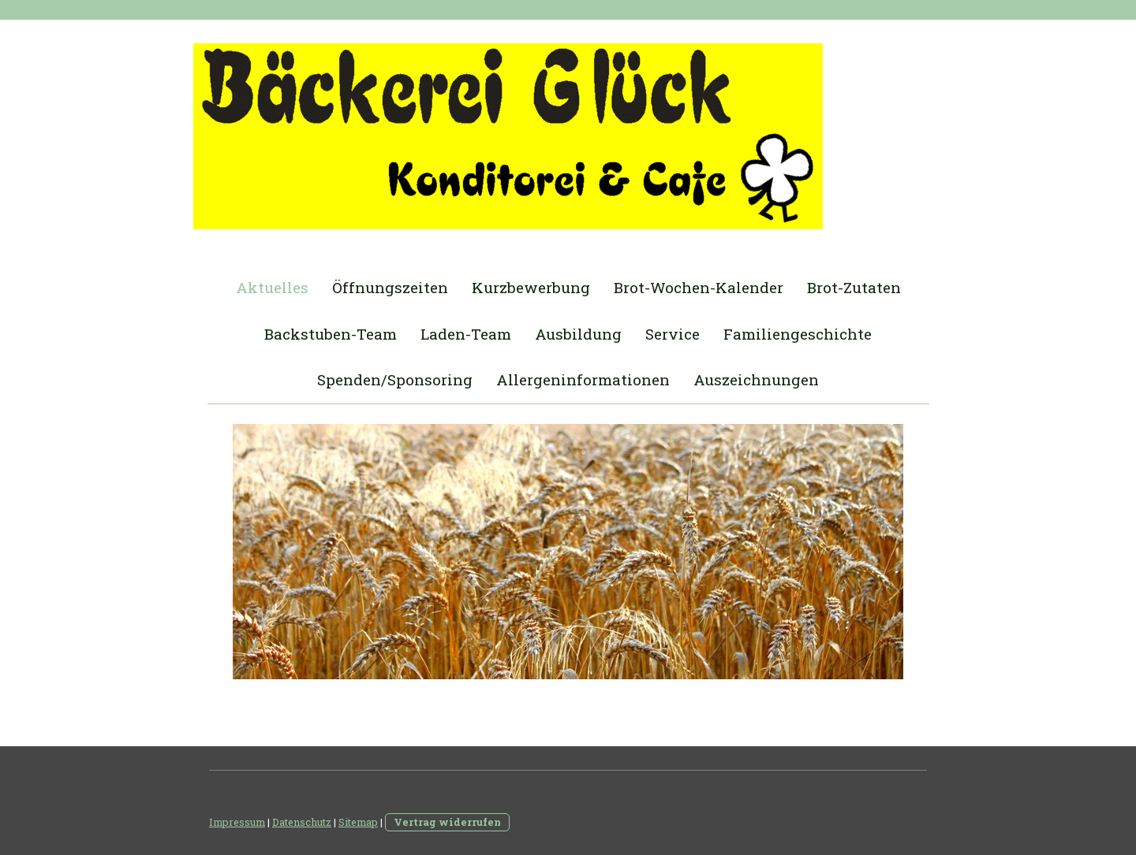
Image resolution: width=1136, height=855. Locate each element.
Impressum (237, 822)
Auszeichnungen (756, 379)
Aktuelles (272, 287)
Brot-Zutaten (854, 287)
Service (672, 334)
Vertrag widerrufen (447, 822)
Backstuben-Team (330, 334)
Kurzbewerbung (531, 287)
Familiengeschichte (797, 334)
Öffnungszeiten (390, 287)
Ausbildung (578, 334)
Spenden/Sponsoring (395, 379)
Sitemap (358, 822)
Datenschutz (301, 822)
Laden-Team (465, 334)
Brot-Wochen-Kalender (698, 287)
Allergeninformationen (583, 379)
